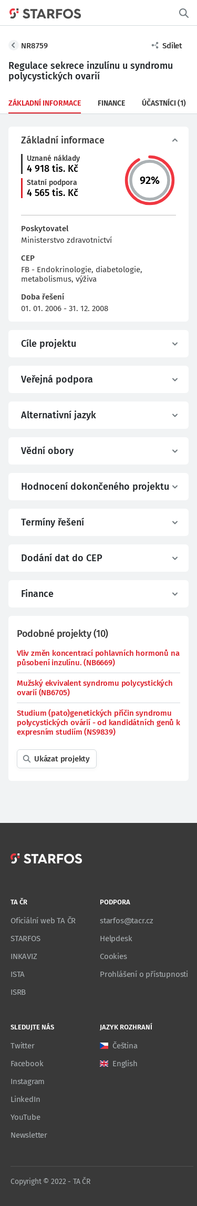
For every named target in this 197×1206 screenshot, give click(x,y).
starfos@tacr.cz (126, 920)
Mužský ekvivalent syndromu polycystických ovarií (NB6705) (95, 687)
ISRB (18, 992)
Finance (111, 103)
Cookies (113, 956)
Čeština (125, 1045)
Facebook (27, 1063)
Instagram (28, 1081)
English (125, 1063)
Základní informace (44, 103)
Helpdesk (116, 938)
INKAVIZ (24, 956)
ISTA (18, 974)
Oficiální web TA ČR (43, 920)
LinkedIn (25, 1099)
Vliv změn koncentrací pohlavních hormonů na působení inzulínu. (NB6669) (98, 657)
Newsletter (29, 1135)
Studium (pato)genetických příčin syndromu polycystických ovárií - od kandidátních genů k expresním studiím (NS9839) (98, 722)
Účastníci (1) (164, 103)
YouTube (25, 1117)
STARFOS (25, 938)
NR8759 (34, 45)
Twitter (23, 1045)
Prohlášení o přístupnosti (144, 974)
